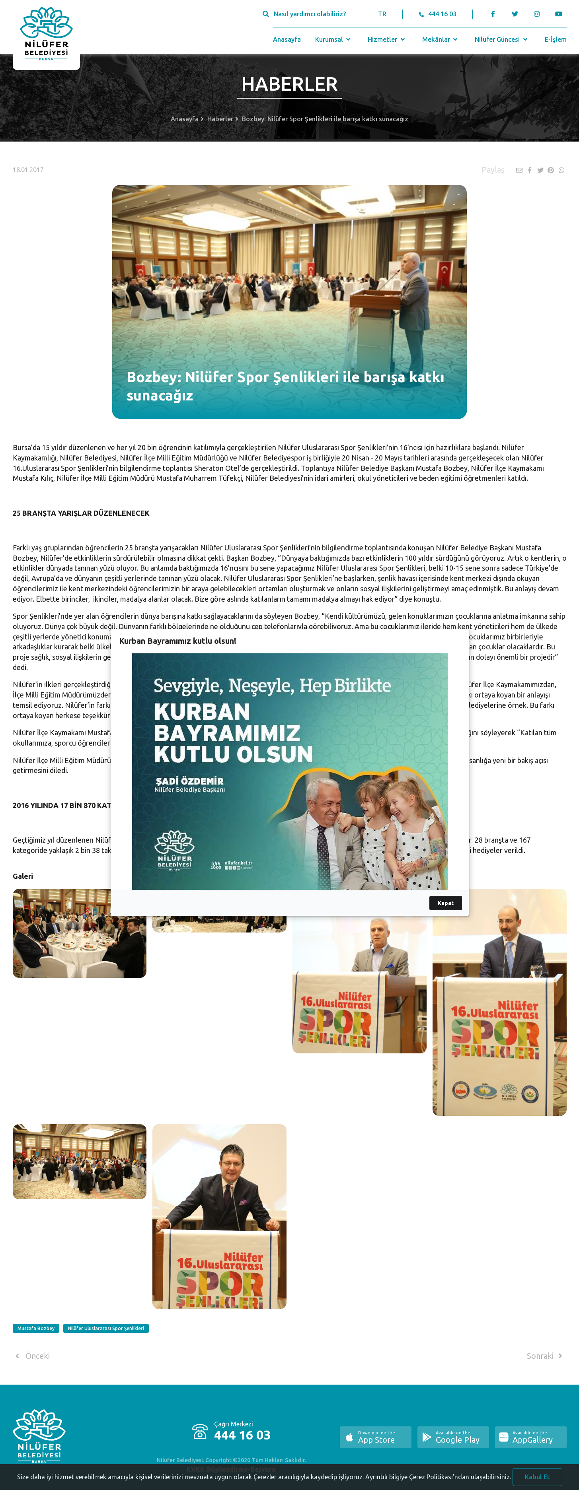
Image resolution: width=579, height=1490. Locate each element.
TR (382, 13)
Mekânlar (440, 39)
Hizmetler (387, 39)
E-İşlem (556, 39)
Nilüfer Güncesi (502, 39)
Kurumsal (333, 39)
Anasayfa (287, 39)
